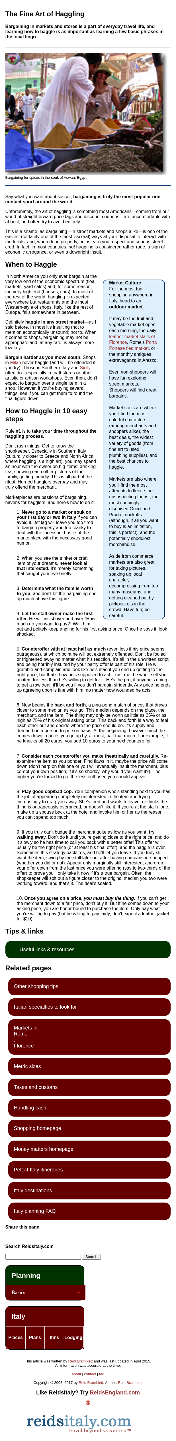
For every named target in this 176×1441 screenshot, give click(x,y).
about (76, 1374)
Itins (54, 1337)
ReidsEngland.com (115, 1392)
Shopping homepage (37, 1128)
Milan (16, 362)
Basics (18, 1292)
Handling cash (30, 1108)
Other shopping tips (36, 986)
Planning (26, 1275)
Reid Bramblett (80, 1361)
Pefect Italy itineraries (38, 1170)
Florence (24, 1046)
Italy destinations (33, 1190)
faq (101, 1374)
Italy (18, 1316)
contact (90, 1374)
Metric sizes (27, 1066)
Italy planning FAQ (35, 1211)
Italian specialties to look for (45, 1007)
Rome (21, 1034)
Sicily (85, 367)
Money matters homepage (43, 1149)
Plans (35, 1337)
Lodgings (73, 1337)
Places (15, 1337)
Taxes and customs (36, 1087)
